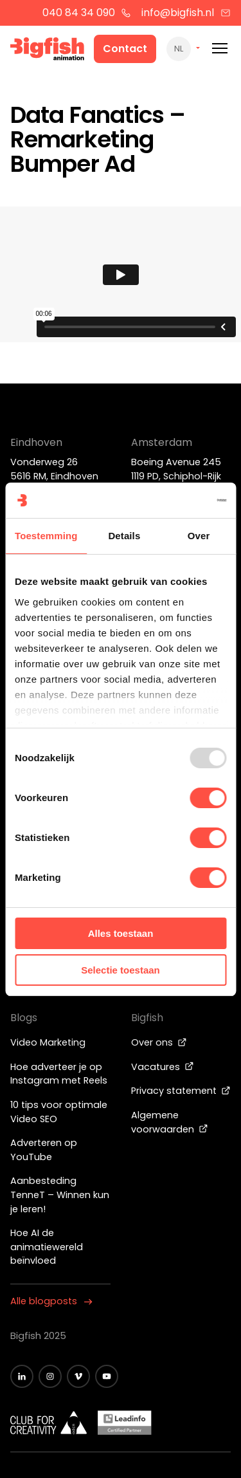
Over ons (159, 1042)
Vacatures (162, 1066)
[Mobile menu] (220, 48)
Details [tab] (124, 535)
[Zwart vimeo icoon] (78, 1376)
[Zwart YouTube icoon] (106, 1376)
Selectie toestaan (120, 970)
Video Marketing (47, 1042)
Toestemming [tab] (46, 535)
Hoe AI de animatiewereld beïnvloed (46, 1246)
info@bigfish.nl (186, 12)
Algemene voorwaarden (169, 1122)
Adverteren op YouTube (43, 1149)
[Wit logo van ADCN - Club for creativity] (48, 1422)
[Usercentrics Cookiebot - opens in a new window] (171, 500)
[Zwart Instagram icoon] (50, 1376)
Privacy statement (181, 1090)
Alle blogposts (51, 1301)
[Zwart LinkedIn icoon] (21, 1376)
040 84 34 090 (87, 12)
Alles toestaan (121, 933)
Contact (125, 48)
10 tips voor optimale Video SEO (58, 1111)
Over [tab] (199, 535)
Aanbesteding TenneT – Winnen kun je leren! (59, 1194)
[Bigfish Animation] (47, 51)
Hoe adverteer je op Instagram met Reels (58, 1073)
